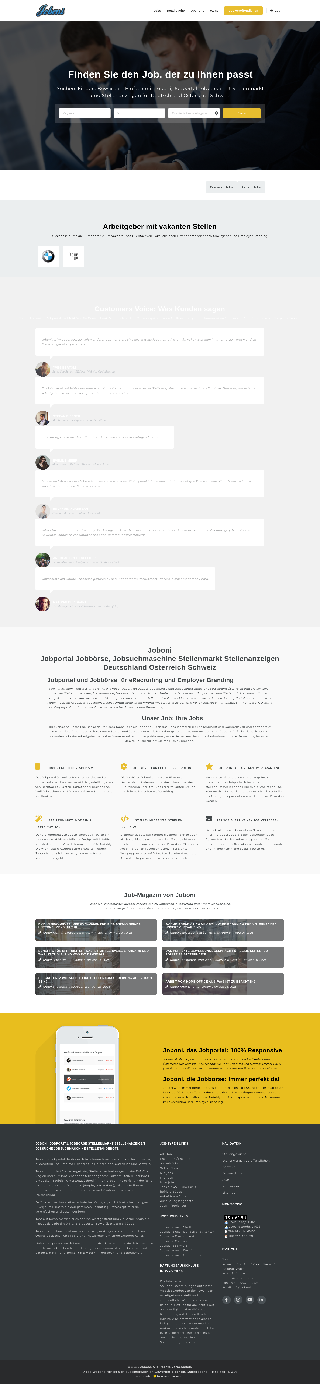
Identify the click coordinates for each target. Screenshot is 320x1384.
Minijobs (166, 1173)
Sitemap (229, 1193)
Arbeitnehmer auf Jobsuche (78, 698)
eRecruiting (184, 903)
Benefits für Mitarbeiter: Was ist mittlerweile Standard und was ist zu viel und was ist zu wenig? (93, 952)
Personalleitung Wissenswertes (203, 959)
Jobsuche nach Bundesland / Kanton (187, 1231)
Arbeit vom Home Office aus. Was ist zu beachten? (210, 981)
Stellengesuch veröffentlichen (246, 1161)
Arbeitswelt (61, 959)
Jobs (157, 10)
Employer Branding (215, 903)
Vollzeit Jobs (169, 1163)
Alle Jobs (166, 1154)
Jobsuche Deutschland (177, 1236)
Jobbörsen (166, 903)
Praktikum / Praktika (175, 1158)
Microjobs (167, 1182)
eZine (214, 10)
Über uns (197, 10)
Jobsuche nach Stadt (175, 1227)
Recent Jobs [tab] (251, 187)
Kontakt (228, 1167)
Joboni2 (80, 959)
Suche (242, 113)
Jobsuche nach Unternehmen (182, 1255)
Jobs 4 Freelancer (173, 1205)
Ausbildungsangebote (176, 1201)
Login (276, 10)
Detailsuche (176, 10)
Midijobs (166, 1177)
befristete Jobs (171, 1191)
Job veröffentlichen (243, 10)
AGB (226, 1180)
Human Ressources (67, 932)
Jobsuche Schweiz (173, 1245)
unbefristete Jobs (173, 1196)
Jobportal (58, 1159)
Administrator (97, 932)
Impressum (231, 1186)
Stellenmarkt (172, 698)
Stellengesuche (234, 1154)
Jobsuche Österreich (175, 1241)
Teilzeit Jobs (169, 1168)
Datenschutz (232, 1173)
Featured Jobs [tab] (221, 187)
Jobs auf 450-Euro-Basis (178, 1187)
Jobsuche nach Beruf (176, 1250)
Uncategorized (191, 932)
